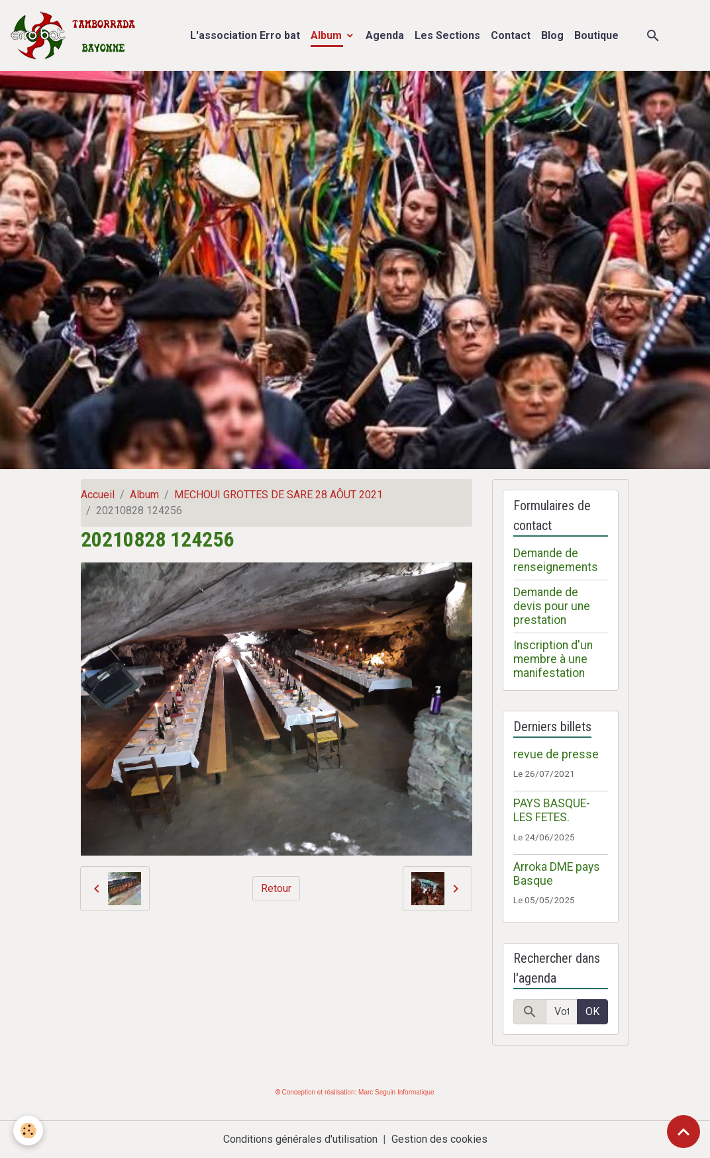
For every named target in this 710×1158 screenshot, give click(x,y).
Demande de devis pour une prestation (551, 606)
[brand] (76, 35)
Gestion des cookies (439, 1139)
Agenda (385, 35)
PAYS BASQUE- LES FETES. (551, 810)
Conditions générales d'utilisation (300, 1139)
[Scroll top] (683, 1131)
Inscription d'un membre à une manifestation (553, 659)
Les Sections (447, 35)
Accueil (98, 494)
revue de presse (556, 754)
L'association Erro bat (245, 35)
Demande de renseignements (555, 560)
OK (592, 1011)
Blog (552, 35)
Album (327, 35)
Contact (511, 35)
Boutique (596, 35)
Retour (276, 888)
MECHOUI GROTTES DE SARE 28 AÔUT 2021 (278, 494)
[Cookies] (28, 1130)
